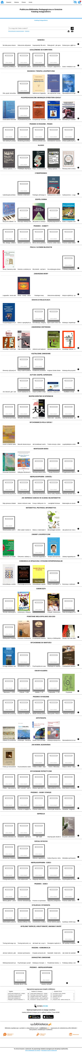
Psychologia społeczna (57, 995)
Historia (16, 2)
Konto (30, 2)
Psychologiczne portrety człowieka (15, 995)
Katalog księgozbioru (41, 20)
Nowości (8, 2)
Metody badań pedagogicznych (14, 998)
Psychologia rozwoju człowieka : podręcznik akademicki (41, 995)
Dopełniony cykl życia (57, 996)
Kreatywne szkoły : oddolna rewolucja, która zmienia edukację (65, 999)
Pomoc (24, 2)
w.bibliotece (44, 1028)
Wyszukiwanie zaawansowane (16, 31)
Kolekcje (27, 31)
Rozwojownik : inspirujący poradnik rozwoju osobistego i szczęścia (43, 999)
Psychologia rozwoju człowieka (59, 993)
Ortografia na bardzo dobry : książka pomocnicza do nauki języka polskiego (45, 996)
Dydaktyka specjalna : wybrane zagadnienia (39, 998)
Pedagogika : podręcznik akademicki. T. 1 (16, 999)
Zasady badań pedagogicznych (14, 996)
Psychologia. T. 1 (56, 998)
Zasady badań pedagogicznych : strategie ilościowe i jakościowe (21, 993)
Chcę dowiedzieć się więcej (32, 1050)
